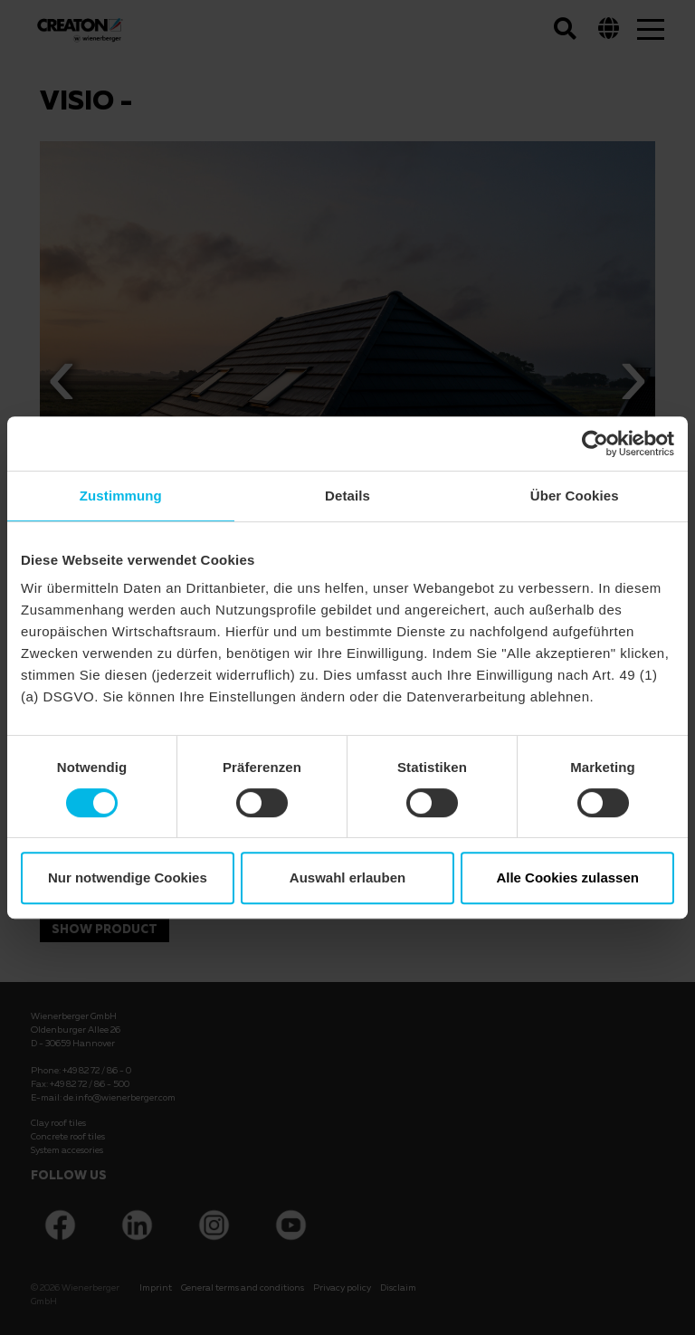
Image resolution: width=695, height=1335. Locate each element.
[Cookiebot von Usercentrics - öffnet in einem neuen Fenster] (595, 443)
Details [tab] (347, 495)
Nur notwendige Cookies (127, 877)
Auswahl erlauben (347, 877)
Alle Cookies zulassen (567, 877)
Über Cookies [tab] (574, 495)
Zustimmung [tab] (121, 495)
